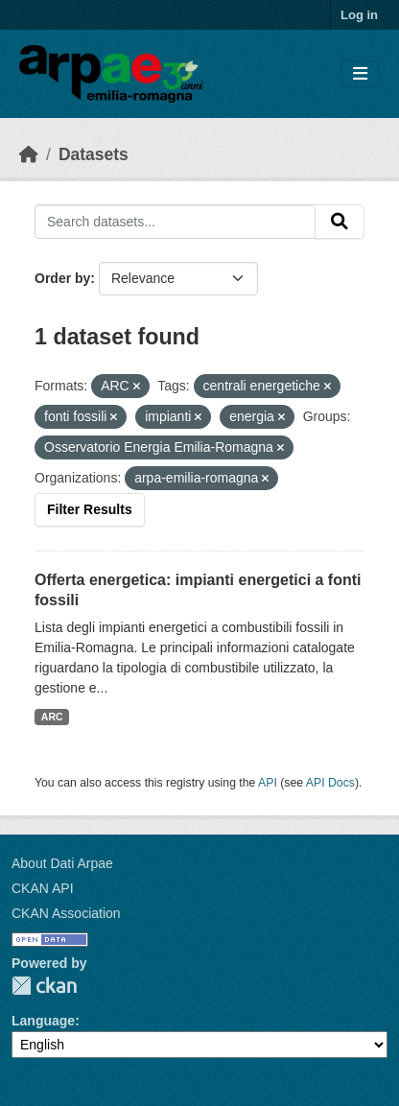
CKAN (44, 986)
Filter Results (89, 509)
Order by (62, 278)
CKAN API (43, 888)
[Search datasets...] (175, 221)
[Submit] (339, 221)
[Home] (28, 154)
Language (43, 1020)
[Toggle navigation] (360, 74)
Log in (359, 15)
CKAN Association (66, 913)
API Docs (330, 782)
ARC (52, 716)
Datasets (94, 154)
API (267, 782)
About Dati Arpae (62, 863)
